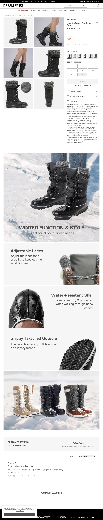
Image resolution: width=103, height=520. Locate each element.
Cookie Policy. (20, 511)
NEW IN (33, 10)
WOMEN (53, 10)
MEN (60, 10)
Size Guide (77, 62)
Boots (9, 15)
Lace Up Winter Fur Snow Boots (26, 15)
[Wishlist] (94, 6)
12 (82, 74)
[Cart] (98, 6)
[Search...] (74, 6)
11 (72, 74)
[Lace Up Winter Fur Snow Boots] (69, 56)
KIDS (65, 10)
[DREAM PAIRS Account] (90, 6)
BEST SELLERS (43, 10)
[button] (95, 1)
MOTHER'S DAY (23, 10)
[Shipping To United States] (94, 1)
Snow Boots (15, 15)
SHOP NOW (51, 1)
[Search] (84, 6)
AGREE (19, 514)
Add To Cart (82, 81)
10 (93, 70)
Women (5, 15)
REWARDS (73, 10)
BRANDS (82, 10)
